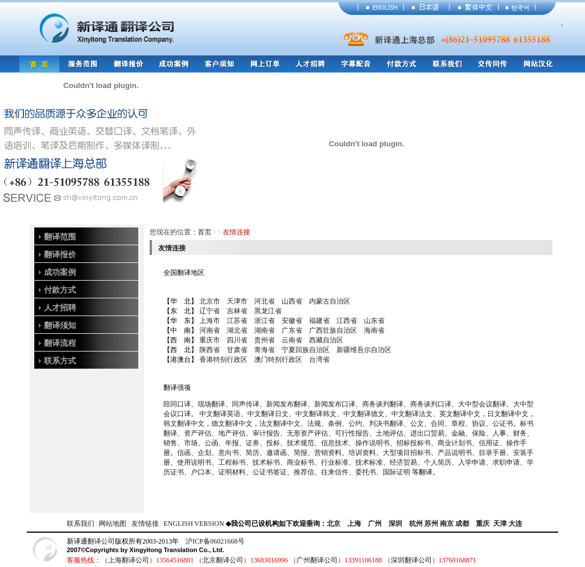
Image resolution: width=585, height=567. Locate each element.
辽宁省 (209, 311)
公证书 (502, 424)
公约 (355, 424)
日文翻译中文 (507, 414)
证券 (252, 443)
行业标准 (334, 462)
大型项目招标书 (407, 453)
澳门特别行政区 (278, 360)
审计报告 (266, 433)
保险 (479, 433)
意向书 (228, 453)
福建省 (319, 321)
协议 (479, 424)
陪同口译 (177, 404)
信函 (184, 453)
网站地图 (112, 524)
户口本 (201, 472)
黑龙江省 (268, 311)
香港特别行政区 (223, 360)
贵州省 (264, 340)
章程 (458, 424)
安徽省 (292, 321)
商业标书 (300, 462)
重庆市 (209, 340)
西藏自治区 (326, 340)
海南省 (374, 330)
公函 (211, 443)
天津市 (237, 301)
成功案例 (60, 272)
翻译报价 (60, 254)
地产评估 (232, 433)
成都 (462, 524)
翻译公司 (101, 541)
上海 (354, 524)
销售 (170, 443)
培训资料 (362, 453)
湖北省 (237, 330)
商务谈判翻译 (382, 404)
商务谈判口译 (430, 404)
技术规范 (300, 443)
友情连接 (172, 248)
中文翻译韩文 (315, 414)
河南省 (209, 330)
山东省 (374, 321)
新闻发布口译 (334, 404)
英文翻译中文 (459, 414)
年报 (232, 443)
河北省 (264, 301)
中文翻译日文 (268, 414)
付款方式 (60, 290)
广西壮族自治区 (333, 330)
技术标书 (266, 462)
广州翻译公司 (317, 560)
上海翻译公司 (128, 560)
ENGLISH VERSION (193, 524)
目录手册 (492, 453)
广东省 (292, 330)
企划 (204, 453)
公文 (417, 424)
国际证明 (396, 472)
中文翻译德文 (363, 414)
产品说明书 (455, 453)
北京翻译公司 (222, 560)
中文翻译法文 (411, 414)
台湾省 (319, 360)
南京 (447, 524)
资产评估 (197, 433)
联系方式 (60, 361)
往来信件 (334, 472)
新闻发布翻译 (286, 404)
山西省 (292, 301)
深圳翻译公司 (411, 560)
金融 (458, 433)
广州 (375, 524)
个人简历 (437, 462)
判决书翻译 (386, 424)
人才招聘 (60, 308)
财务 (520, 433)
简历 (252, 453)
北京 (333, 524)
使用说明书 (194, 462)
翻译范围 (60, 237)
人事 (499, 433)
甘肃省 (237, 350)
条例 (335, 424)
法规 (314, 424)
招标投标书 (413, 443)
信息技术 (334, 443)
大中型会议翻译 (482, 404)
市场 (191, 443)
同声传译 (245, 404)
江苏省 (237, 321)
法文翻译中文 (279, 424)
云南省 (292, 340)
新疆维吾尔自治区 (363, 350)
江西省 (346, 321)
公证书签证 (270, 472)
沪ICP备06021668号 (215, 541)
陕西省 (209, 350)
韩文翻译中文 (184, 424)
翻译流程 (60, 343)
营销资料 (328, 453)
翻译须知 (60, 325)
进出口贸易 (427, 433)
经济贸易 (403, 462)
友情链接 (145, 524)
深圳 (395, 524)
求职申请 (506, 462)
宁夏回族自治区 (306, 350)
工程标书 (232, 462)
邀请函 (276, 453)
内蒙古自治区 (329, 301)
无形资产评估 (307, 433)
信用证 (489, 443)
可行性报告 (352, 433)
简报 (300, 453)
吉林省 (237, 311)
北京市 (209, 301)
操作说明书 (372, 443)
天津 (500, 524)
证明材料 (232, 472)
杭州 (416, 524)
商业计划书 (455, 443)
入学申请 (472, 462)
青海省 (264, 350)
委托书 (365, 472)
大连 (515, 524)
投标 (273, 443)
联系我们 (80, 524)
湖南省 (264, 330)
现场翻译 (211, 404)
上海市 (209, 321)
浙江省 (264, 321)
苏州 (431, 524)
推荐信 (304, 472)
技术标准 (369, 462)
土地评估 (389, 433)
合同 (437, 424)
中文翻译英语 (220, 414)
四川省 (237, 340)
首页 (204, 232)
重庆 (483, 524)
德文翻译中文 (232, 424)
